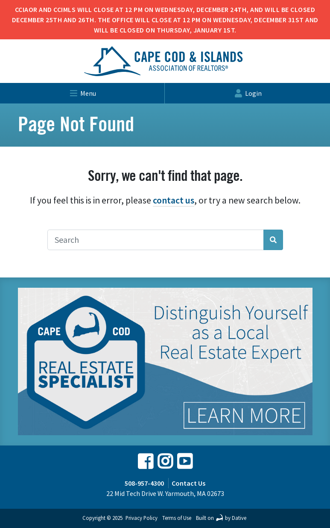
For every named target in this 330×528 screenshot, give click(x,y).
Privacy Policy (142, 517)
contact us (173, 200)
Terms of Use (176, 517)
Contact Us (188, 483)
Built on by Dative (221, 517)
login (247, 93)
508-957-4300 (144, 483)
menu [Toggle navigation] (82, 93)
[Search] (155, 240)
